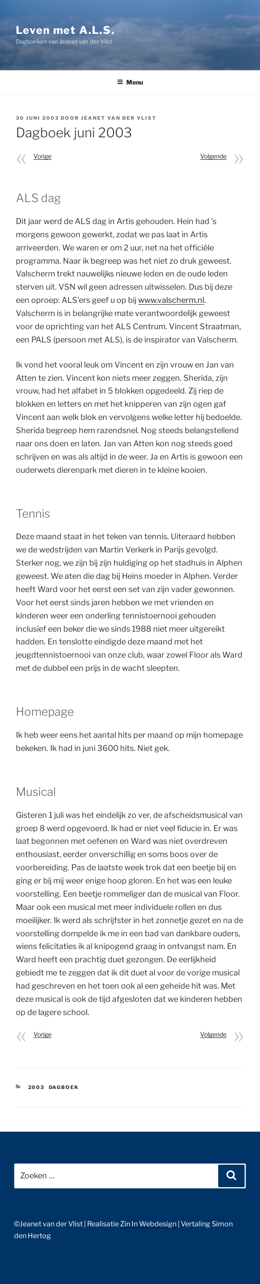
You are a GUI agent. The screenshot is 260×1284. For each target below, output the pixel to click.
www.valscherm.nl (171, 300)
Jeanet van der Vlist (119, 118)
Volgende (213, 156)
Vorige (42, 156)
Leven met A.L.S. (65, 30)
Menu (130, 82)
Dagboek (64, 1087)
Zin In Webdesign (148, 1224)
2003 (36, 1087)
